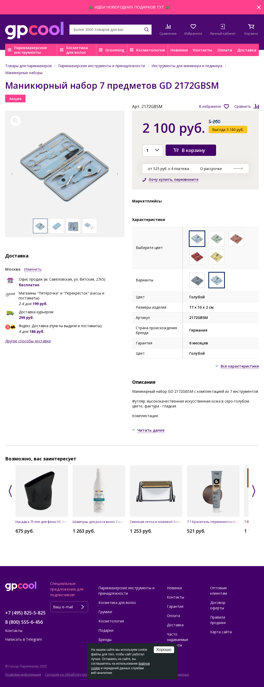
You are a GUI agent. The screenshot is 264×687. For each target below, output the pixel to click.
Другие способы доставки (28, 340)
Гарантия (175, 606)
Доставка (246, 49)
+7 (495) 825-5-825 (25, 613)
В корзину (193, 150)
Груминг (105, 611)
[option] (64, 167)
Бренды (105, 639)
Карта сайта (221, 631)
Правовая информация (23, 674)
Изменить (32, 269)
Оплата (224, 49)
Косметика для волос (77, 50)
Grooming (114, 50)
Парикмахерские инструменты (30, 50)
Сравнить (242, 106)
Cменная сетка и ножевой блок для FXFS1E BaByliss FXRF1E (156, 521)
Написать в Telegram (23, 639)
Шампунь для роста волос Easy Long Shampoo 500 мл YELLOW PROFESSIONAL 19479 (99, 521)
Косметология (150, 50)
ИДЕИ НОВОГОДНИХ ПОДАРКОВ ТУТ (129, 7)
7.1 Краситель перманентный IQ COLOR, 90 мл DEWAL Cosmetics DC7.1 (213, 521)
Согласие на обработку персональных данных (81, 674)
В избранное (210, 106)
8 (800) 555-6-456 (24, 622)
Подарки (105, 630)
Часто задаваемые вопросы (177, 639)
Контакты (202, 49)
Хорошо (164, 649)
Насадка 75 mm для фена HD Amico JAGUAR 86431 (41, 521)
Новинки (179, 49)
